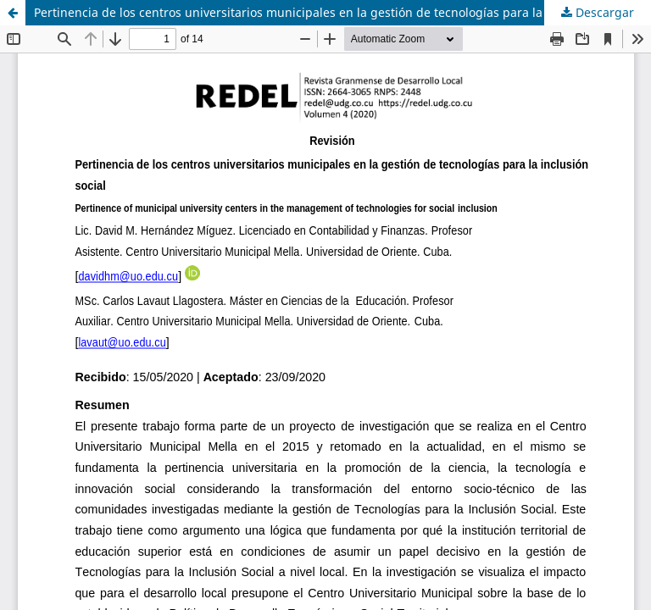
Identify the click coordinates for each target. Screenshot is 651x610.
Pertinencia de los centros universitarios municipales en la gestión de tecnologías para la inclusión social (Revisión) (342, 12)
